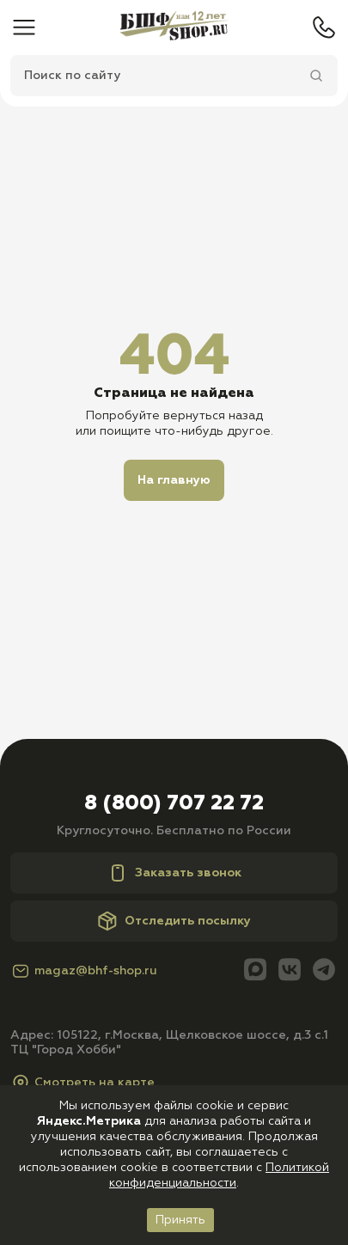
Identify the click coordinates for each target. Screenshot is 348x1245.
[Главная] (174, 27)
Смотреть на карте (82, 1082)
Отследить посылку (174, 921)
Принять (180, 1220)
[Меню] (24, 27)
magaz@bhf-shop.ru (83, 971)
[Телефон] (324, 27)
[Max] (255, 971)
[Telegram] (324, 971)
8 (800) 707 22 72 (174, 803)
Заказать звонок (174, 873)
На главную (174, 480)
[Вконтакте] (289, 971)
